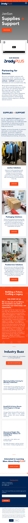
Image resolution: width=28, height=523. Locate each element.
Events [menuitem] (20, 1)
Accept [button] (11, 520)
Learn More (14, 184)
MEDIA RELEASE (6, 30)
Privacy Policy (22, 513)
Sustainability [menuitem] (9, 1)
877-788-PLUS (5, 485)
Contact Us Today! (14, 466)
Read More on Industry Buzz (14, 363)
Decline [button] (16, 520)
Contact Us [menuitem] (24, 1)
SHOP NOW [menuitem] (3, 1)
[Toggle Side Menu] (26, 3)
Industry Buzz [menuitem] (15, 1)
